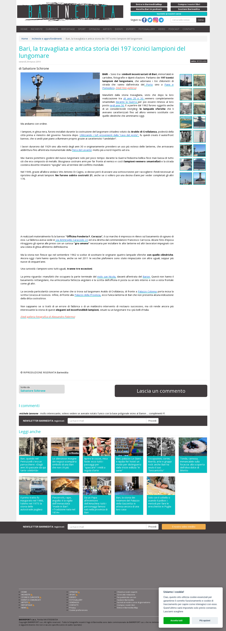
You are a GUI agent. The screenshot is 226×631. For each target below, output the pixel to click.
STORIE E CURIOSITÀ (30, 597)
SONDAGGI (74, 602)
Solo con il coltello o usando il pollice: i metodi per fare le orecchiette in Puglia (159, 502)
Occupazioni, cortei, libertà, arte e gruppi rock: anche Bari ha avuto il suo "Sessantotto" (160, 464)
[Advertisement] (97, 208)
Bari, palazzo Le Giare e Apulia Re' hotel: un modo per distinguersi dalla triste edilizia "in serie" (128, 464)
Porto (149, 84)
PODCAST (173, 29)
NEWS (23, 607)
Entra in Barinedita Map (127, 607)
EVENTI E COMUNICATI (31, 600)
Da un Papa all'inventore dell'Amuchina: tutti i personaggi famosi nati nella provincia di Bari (95, 505)
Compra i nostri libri (126, 605)
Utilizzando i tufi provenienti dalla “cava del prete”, (109, 135)
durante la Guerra (127, 101)
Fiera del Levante (82, 150)
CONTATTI (188, 29)
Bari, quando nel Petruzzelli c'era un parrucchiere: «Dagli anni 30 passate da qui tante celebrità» (33, 464)
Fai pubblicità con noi (126, 597)
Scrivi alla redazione (126, 594)
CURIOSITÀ (52, 29)
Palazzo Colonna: (147, 291)
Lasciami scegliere (173, 611)
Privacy (72, 607)
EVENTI (119, 29)
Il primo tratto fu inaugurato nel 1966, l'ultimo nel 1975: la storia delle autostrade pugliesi (32, 503)
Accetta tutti (176, 620)
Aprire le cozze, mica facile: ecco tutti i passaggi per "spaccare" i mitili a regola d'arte (96, 464)
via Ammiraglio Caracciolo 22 (71, 239)
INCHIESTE (36, 29)
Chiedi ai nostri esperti (127, 592)
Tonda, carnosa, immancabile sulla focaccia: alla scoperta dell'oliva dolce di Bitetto (192, 464)
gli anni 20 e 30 (134, 98)
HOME (24, 29)
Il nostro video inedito (183, 526)
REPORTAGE (68, 29)
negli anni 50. (117, 105)
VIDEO (161, 29)
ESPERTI (130, 29)
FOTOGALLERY (147, 29)
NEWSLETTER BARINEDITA (43, 420)
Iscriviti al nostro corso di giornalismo (133, 602)
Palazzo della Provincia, (88, 294)
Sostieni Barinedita (125, 600)
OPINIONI (94, 29)
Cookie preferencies (78, 610)
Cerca (201, 20)
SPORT (82, 29)
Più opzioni (204, 620)
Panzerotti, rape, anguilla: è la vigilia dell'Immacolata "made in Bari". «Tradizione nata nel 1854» (63, 505)
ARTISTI (107, 29)
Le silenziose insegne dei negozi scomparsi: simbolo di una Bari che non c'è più (64, 463)
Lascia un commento (161, 390)
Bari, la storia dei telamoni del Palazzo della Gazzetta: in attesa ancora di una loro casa (128, 503)
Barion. (146, 276)
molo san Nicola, (106, 276)
